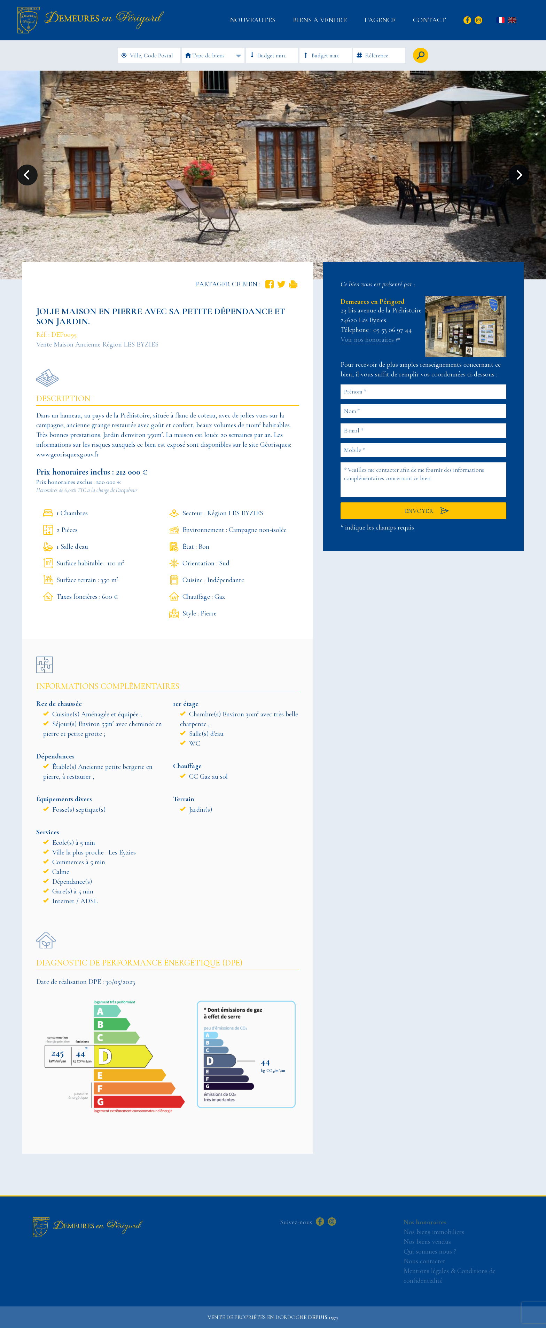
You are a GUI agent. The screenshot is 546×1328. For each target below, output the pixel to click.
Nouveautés (252, 20)
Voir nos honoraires (367, 339)
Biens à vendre (320, 20)
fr (500, 20)
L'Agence (380, 20)
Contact (429, 20)
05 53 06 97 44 (392, 330)
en (512, 20)
